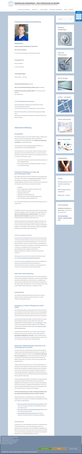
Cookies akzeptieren (45, 448)
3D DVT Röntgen (44, 9)
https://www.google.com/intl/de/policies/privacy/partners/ (31, 404)
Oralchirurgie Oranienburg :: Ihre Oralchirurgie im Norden (36, 3)
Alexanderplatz (78, 16)
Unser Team (34, 9)
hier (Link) (32, 145)
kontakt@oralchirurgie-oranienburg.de (26, 101)
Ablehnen (59, 448)
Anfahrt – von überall (68, 9)
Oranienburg (79, 14)
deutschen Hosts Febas (35, 178)
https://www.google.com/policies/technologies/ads (29, 409)
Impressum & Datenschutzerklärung (16, 451)
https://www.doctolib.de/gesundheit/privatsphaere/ (28, 258)
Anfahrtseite (39, 322)
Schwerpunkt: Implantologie (56, 9)
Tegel (79, 18)
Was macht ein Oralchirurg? (24, 9)
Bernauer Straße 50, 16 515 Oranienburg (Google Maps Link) (65, 183)
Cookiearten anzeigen (73, 448)
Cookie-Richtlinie (5, 451)
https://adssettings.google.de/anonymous (27, 413)
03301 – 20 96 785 (66, 195)
